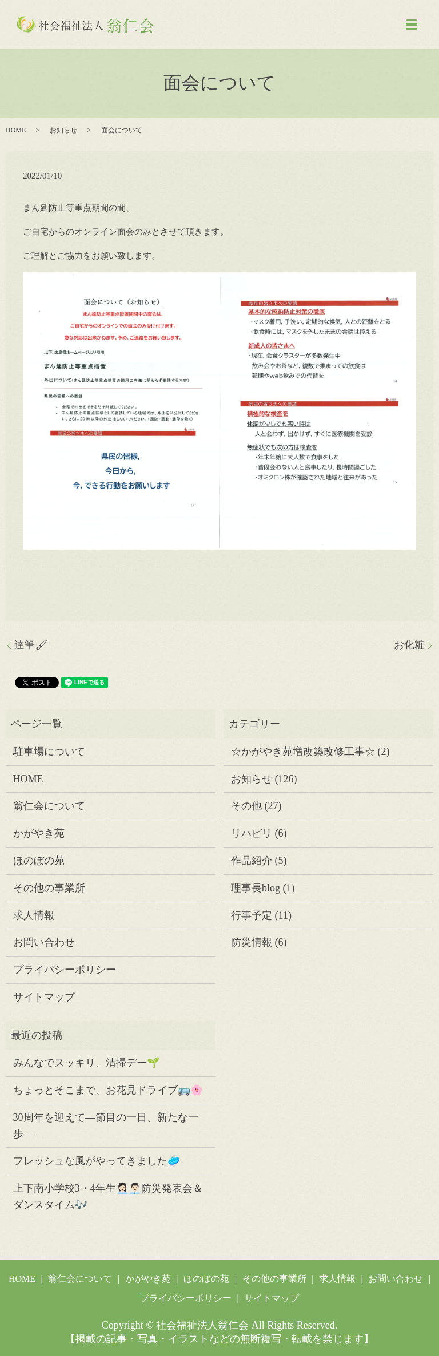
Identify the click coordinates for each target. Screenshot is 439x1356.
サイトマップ (44, 997)
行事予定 (251, 915)
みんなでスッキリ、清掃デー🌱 (86, 1062)
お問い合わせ (44, 942)
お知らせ (63, 130)
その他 (246, 806)
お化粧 (409, 645)
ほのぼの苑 (39, 860)
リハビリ (251, 833)
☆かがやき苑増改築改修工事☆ (303, 751)
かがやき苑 (39, 833)
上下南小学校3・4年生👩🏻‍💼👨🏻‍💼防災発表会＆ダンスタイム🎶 (108, 1196)
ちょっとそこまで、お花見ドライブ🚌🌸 (108, 1090)
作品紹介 (251, 860)
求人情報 (33, 915)
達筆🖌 (31, 645)
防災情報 (251, 942)
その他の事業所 (49, 888)
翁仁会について (49, 806)
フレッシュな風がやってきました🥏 (96, 1161)
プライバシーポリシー (64, 969)
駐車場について (49, 751)
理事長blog (255, 888)
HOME (16, 130)
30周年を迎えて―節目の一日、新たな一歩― (105, 1126)
